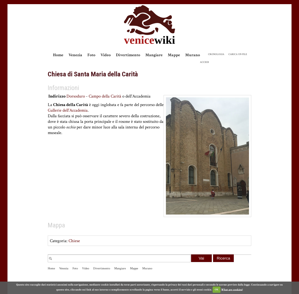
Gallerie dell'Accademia (68, 110)
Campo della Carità (105, 96)
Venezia (75, 55)
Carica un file (237, 54)
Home (58, 55)
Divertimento (128, 55)
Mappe (174, 55)
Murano (192, 55)
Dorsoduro (75, 96)
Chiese (74, 241)
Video (105, 55)
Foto (91, 55)
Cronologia (216, 54)
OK (216, 289)
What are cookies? (232, 289)
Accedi (204, 62)
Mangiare (154, 55)
